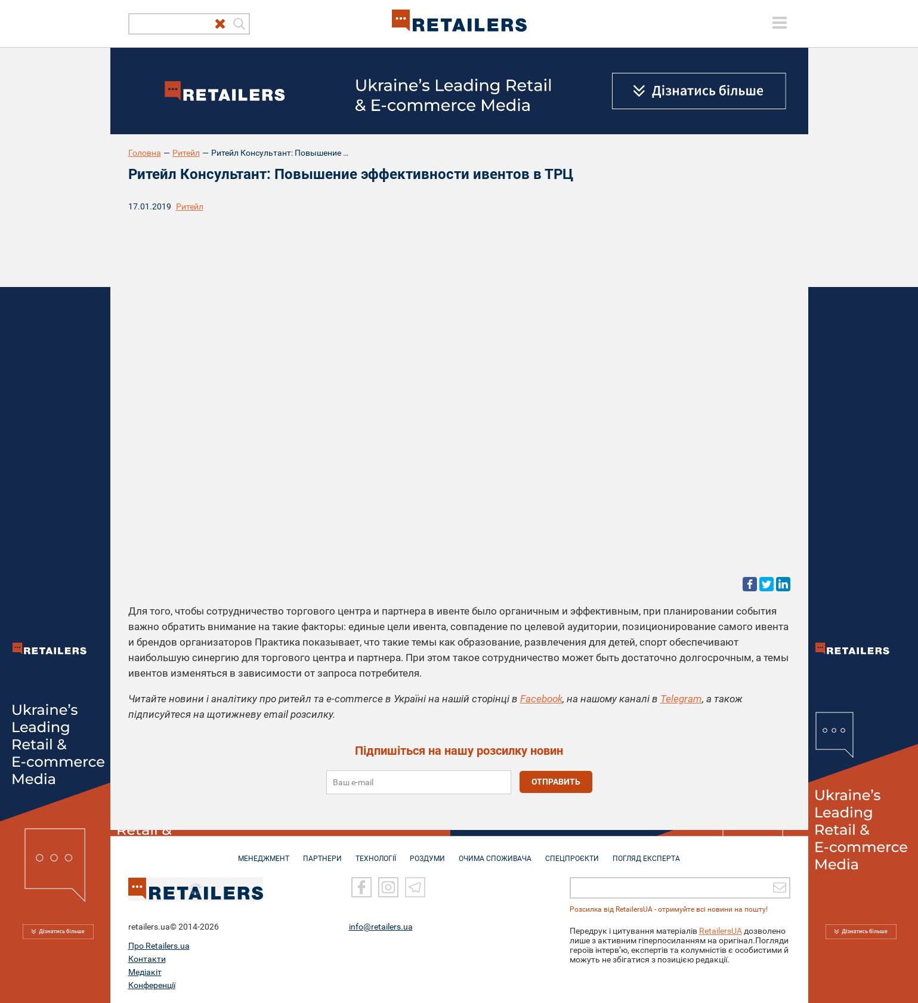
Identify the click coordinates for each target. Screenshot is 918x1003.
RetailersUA (720, 930)
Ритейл (186, 153)
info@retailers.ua (381, 926)
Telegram (681, 699)
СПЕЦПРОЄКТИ (572, 852)
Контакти (147, 958)
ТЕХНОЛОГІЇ (376, 852)
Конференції (151, 984)
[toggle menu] (779, 23)
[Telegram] (415, 887)
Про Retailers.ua (159, 945)
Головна (144, 153)
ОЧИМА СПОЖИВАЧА (495, 852)
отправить (555, 781)
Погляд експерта (646, 852)
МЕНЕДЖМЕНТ (263, 852)
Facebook (541, 699)
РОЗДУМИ (427, 852)
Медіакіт (145, 971)
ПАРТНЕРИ (322, 852)
